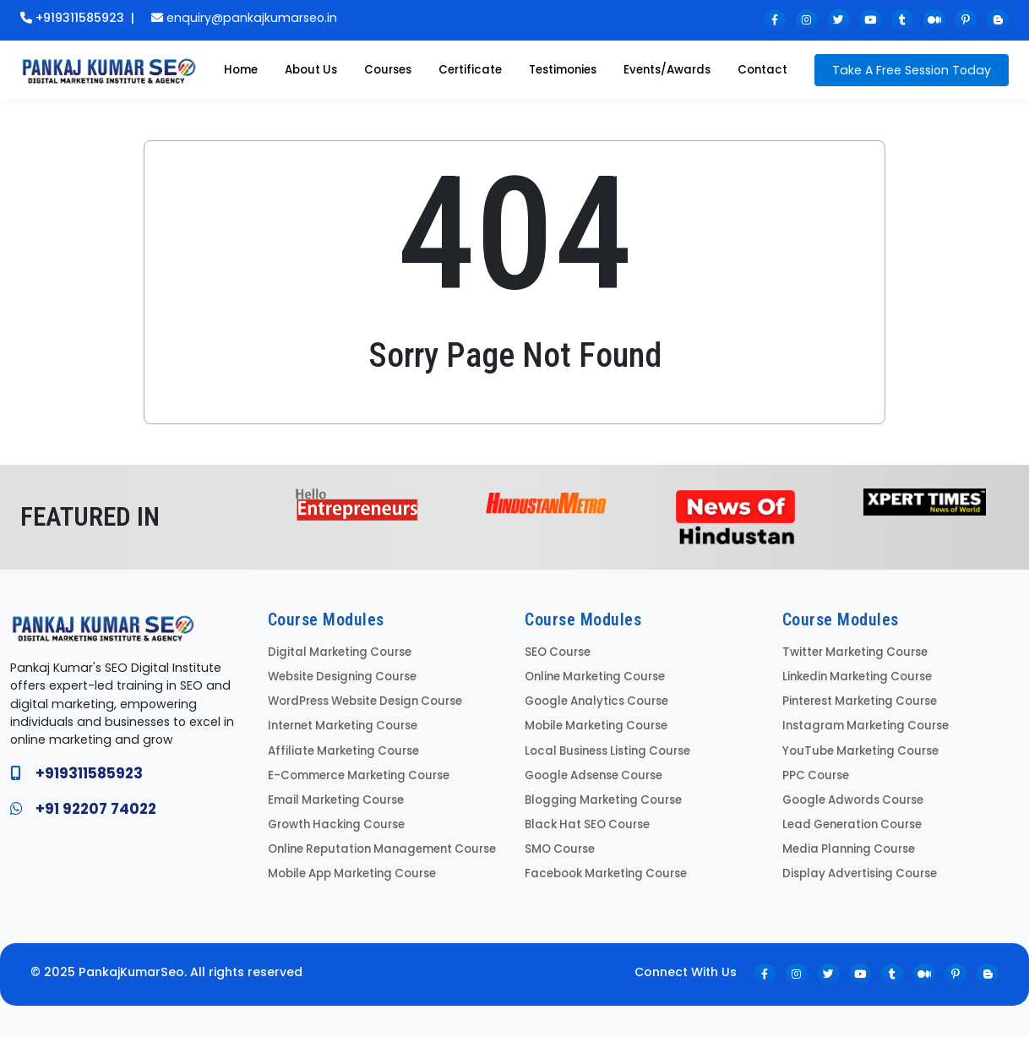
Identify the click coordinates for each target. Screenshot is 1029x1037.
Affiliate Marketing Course (340, 747)
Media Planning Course (845, 841)
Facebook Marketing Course (602, 865)
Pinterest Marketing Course (857, 699)
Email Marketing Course (332, 794)
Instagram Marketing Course (861, 723)
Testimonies (562, 70)
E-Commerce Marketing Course (355, 770)
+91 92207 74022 (95, 809)
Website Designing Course (340, 676)
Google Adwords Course (849, 794)
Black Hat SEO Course (584, 817)
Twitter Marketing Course (852, 652)
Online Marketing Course (592, 676)
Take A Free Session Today (911, 70)
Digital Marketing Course (336, 652)
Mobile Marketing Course (593, 723)
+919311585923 (72, 17)
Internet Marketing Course (340, 723)
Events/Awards (666, 70)
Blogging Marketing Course (599, 794)
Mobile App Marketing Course (349, 865)
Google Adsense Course (591, 770)
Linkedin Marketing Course (854, 676)
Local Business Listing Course (604, 747)
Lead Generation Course (849, 817)
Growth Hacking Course (333, 817)
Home (241, 70)
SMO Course (558, 841)
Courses (387, 70)
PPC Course (814, 770)
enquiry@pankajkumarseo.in (244, 17)
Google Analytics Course (593, 699)
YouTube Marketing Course (856, 747)
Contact (762, 70)
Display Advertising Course (855, 865)
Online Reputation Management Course (377, 841)
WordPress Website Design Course (363, 699)
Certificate (470, 70)
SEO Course (556, 652)
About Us (311, 70)
